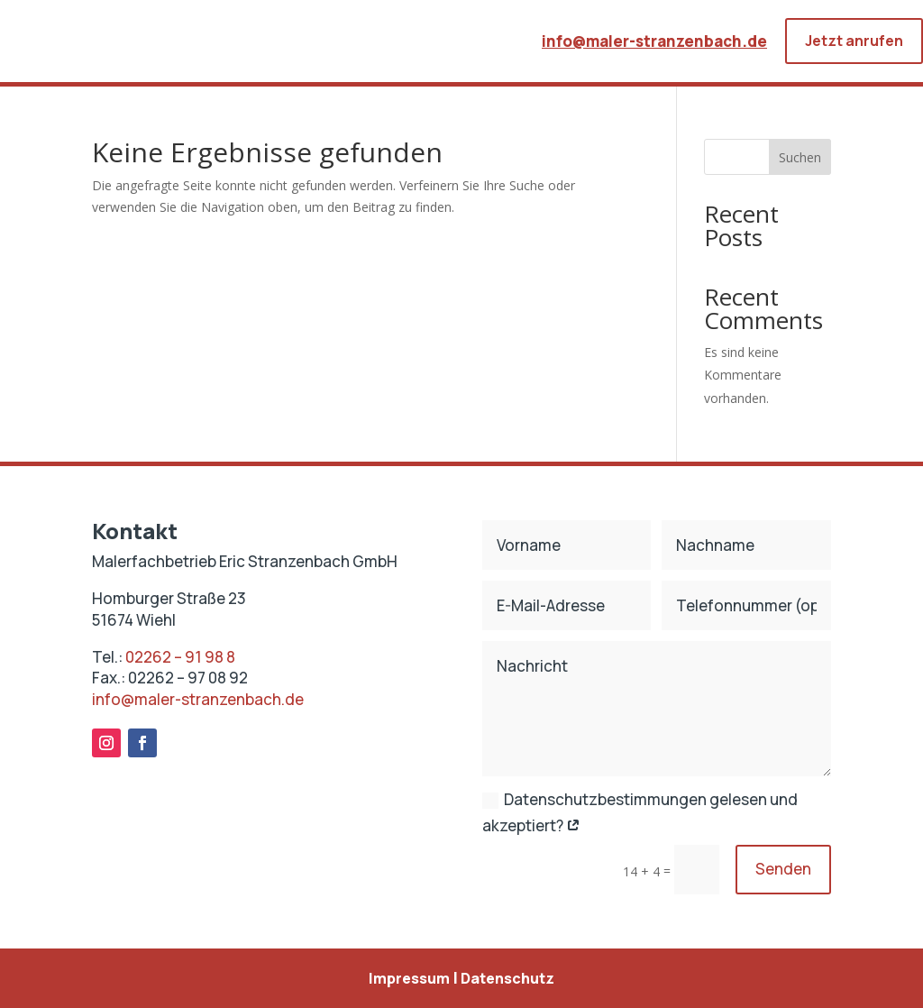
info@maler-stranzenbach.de (654, 41)
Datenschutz (507, 978)
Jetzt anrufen (854, 40)
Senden (783, 868)
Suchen (800, 157)
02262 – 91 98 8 (180, 656)
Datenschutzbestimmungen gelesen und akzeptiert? (640, 812)
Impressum (409, 978)
